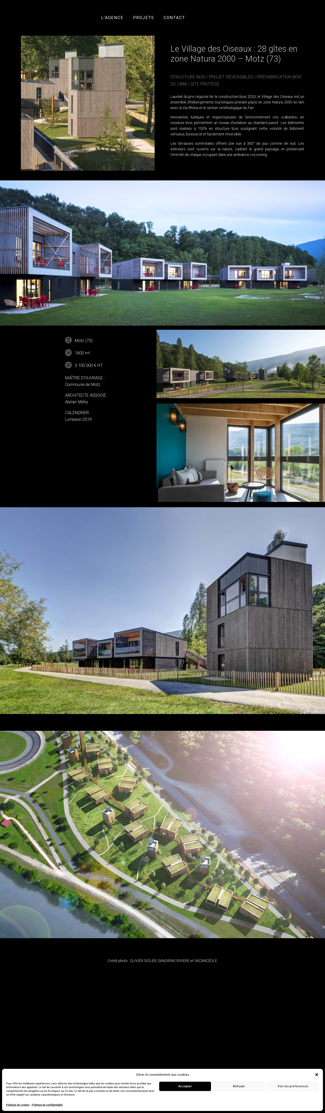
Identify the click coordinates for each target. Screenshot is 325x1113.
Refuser (239, 1086)
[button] (317, 1075)
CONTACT (174, 17)
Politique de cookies (18, 1104)
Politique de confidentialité (47, 1104)
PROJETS (143, 17)
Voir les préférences (293, 1086)
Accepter (185, 1086)
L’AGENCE (112, 17)
